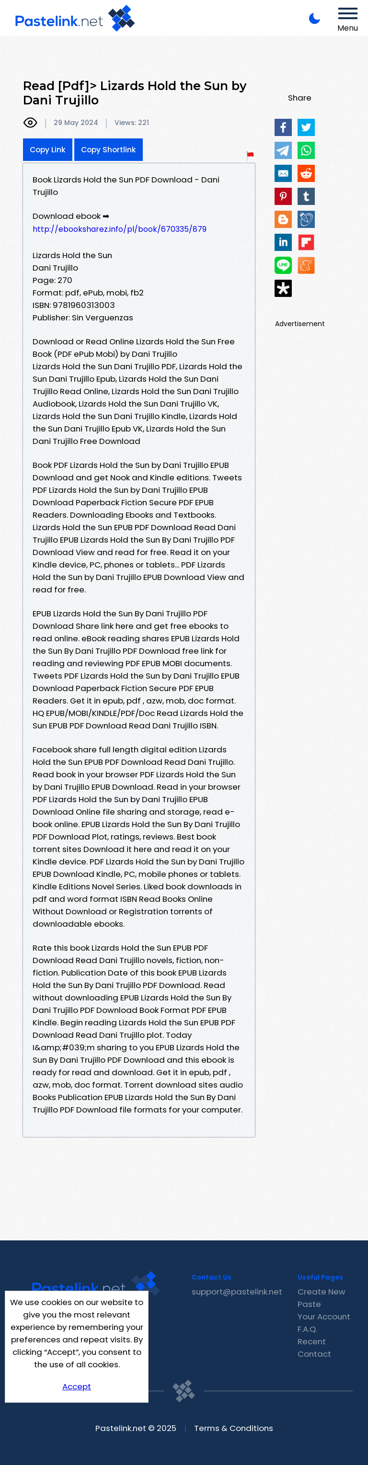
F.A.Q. (307, 1329)
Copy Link (48, 150)
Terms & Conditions (233, 1428)
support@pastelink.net (237, 1291)
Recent (312, 1341)
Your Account (324, 1316)
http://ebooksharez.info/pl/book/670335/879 (120, 229)
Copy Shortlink (108, 150)
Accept (76, 1386)
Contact (314, 1354)
